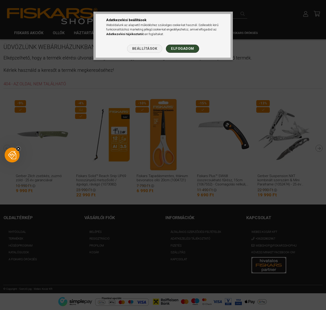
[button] (12, 155)
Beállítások (144, 48)
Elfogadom (182, 48)
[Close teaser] (18, 148)
